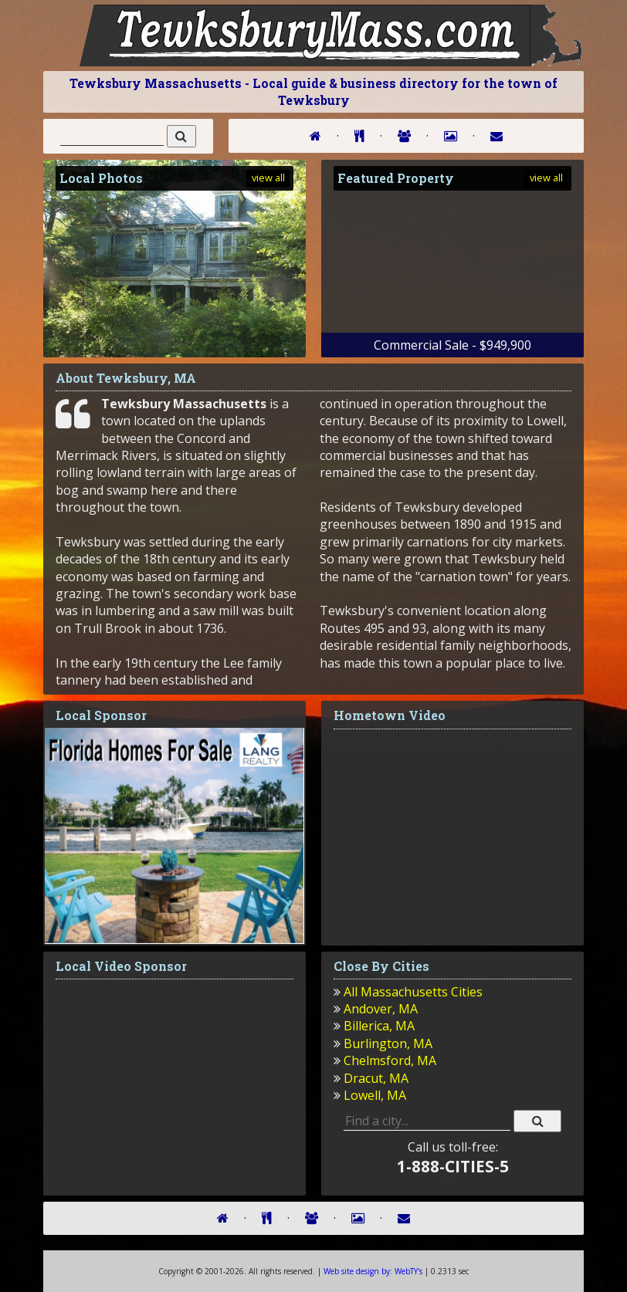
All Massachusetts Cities (413, 991)
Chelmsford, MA (390, 1060)
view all (268, 177)
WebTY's (373, 1271)
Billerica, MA (379, 1025)
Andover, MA (381, 1008)
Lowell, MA (375, 1095)
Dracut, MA (376, 1078)
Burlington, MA (388, 1043)
